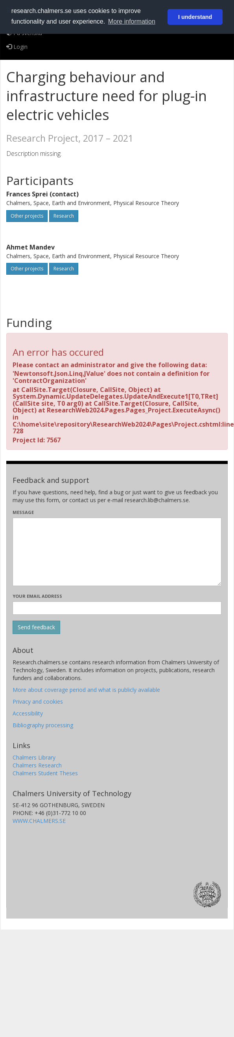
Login (17, 46)
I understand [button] (195, 17)
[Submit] (36, 627)
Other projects (27, 216)
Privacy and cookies (38, 701)
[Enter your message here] (117, 552)
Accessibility (28, 713)
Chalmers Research (37, 765)
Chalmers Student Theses (45, 773)
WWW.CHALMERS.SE (39, 820)
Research (63, 216)
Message (23, 512)
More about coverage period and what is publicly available (86, 689)
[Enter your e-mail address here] (117, 608)
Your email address (37, 596)
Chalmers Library (34, 757)
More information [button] (131, 21)
